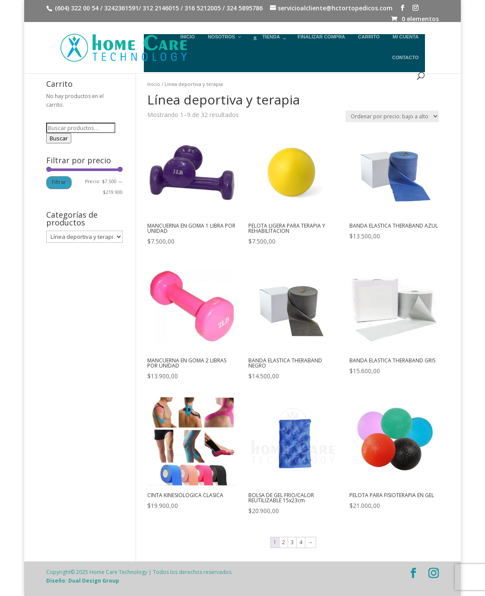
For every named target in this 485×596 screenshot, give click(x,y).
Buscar (59, 138)
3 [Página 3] (292, 542)
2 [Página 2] (283, 542)
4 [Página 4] (300, 542)
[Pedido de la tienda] (392, 116)
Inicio (153, 84)
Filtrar (59, 182)
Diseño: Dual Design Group (82, 580)
